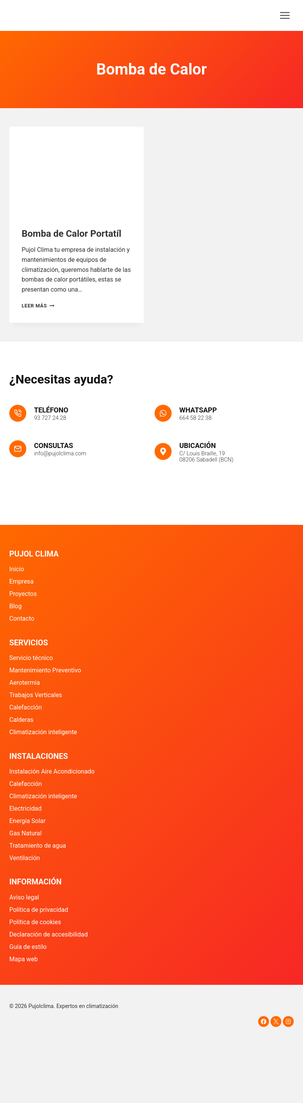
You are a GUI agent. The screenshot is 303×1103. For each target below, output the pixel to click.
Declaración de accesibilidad (48, 934)
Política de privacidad (38, 909)
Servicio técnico (31, 658)
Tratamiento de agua (37, 845)
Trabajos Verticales (35, 695)
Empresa (21, 581)
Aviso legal (24, 897)
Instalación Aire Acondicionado (52, 771)
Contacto (21, 619)
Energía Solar (27, 821)
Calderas (21, 720)
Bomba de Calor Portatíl (71, 233)
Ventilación (24, 858)
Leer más (38, 306)
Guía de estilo (28, 946)
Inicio (16, 569)
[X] (276, 1021)
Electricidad (25, 809)
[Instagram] (288, 1021)
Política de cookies (35, 922)
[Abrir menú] (285, 15)
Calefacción (25, 707)
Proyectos (23, 594)
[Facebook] (263, 1021)
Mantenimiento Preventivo (45, 670)
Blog (15, 606)
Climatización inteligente (43, 732)
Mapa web (23, 959)
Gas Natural (25, 833)
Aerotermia (24, 683)
